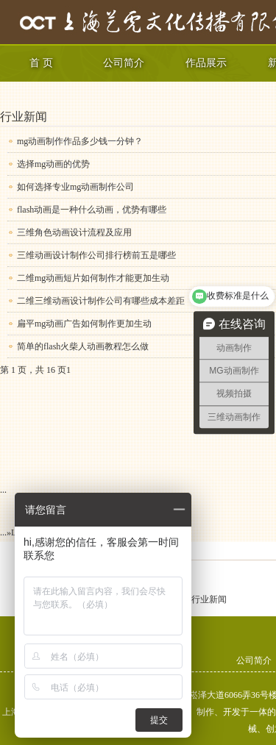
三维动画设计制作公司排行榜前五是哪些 (96, 255)
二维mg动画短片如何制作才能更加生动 (93, 278)
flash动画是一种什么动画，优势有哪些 (91, 209)
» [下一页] (9, 532)
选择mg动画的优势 (53, 164)
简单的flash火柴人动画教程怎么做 (83, 346)
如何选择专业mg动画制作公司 (75, 187)
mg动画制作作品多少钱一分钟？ (80, 141)
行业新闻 (23, 116)
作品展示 (206, 62)
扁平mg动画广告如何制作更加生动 (84, 323)
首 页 (41, 62)
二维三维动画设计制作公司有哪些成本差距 (101, 301)
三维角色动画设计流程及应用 (74, 232)
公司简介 (123, 62)
